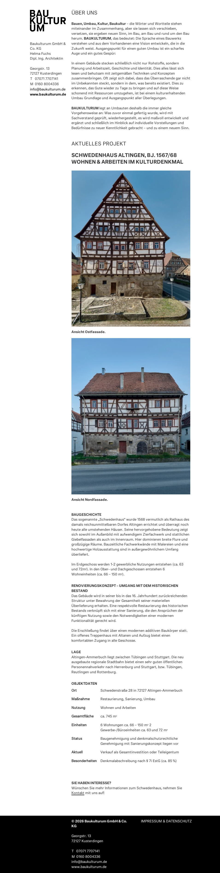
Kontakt (77, 793)
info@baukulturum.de (47, 89)
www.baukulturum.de (48, 94)
